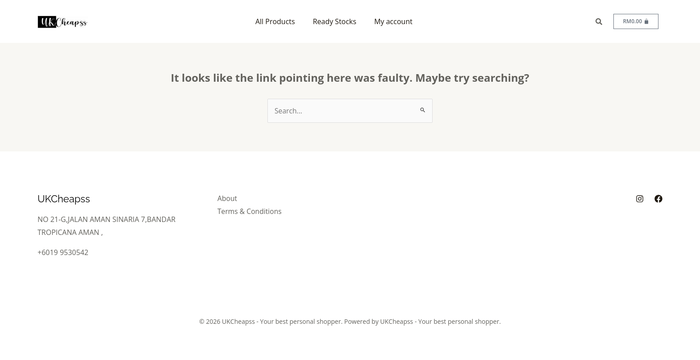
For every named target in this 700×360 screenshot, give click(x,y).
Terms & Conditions (252, 211)
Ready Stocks (335, 21)
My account (393, 21)
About (229, 198)
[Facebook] (658, 199)
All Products (275, 21)
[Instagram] (640, 199)
